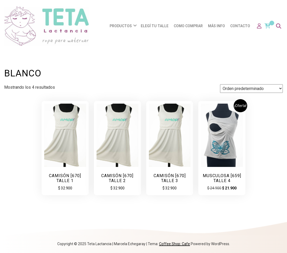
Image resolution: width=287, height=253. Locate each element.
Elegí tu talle (154, 26)
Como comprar (188, 26)
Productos (121, 26)
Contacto (240, 26)
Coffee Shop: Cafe (174, 244)
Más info (216, 26)
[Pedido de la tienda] (251, 88)
